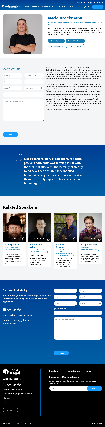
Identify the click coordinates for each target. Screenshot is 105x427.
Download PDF (57, 46)
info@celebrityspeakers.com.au (18, 314)
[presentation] (16, 127)
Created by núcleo (96, 423)
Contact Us (10, 410)
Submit (10, 135)
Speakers (53, 370)
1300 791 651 (81, 2)
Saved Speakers (97, 2)
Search (86, 7)
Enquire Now (98, 7)
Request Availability (75, 41)
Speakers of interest (60, 309)
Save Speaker (57, 41)
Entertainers (74, 370)
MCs (88, 370)
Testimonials (76, 46)
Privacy (34, 423)
